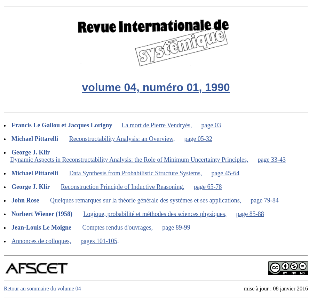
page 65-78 (208, 186)
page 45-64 (225, 173)
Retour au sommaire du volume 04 (42, 288)
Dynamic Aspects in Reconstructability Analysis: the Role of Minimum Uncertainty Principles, (129, 159)
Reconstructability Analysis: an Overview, (122, 138)
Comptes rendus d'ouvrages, (117, 227)
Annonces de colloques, (41, 241)
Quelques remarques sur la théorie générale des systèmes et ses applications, (145, 200)
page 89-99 (176, 227)
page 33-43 (271, 159)
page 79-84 (264, 200)
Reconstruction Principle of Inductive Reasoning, (122, 186)
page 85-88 (250, 213)
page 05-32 (198, 138)
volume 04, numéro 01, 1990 (156, 87)
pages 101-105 (98, 241)
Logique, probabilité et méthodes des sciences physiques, (155, 213)
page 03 (211, 125)
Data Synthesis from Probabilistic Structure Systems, (135, 173)
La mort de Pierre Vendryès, (157, 125)
